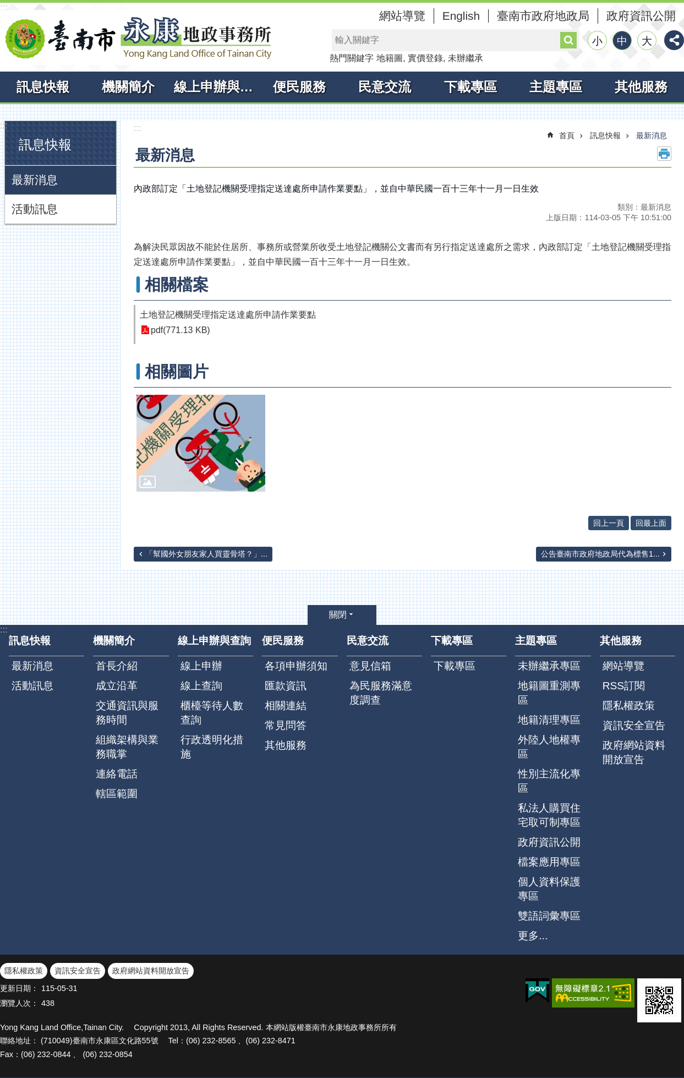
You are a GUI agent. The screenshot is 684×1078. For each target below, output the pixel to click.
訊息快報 (43, 86)
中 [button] (622, 41)
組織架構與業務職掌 (127, 747)
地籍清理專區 (549, 720)
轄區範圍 (117, 793)
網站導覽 (402, 15)
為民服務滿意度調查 (380, 693)
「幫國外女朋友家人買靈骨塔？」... (206, 553)
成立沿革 (117, 686)
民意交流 (384, 86)
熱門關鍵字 (352, 58)
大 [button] (647, 41)
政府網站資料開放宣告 (634, 752)
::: (3, 7)
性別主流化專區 (549, 781)
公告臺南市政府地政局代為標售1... (600, 553)
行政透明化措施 (211, 747)
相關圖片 (177, 371)
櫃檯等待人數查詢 (211, 713)
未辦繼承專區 (549, 666)
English (461, 15)
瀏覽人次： (19, 1003)
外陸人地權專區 (549, 747)
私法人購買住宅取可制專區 (549, 815)
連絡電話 (117, 774)
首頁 (566, 135)
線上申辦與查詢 (215, 86)
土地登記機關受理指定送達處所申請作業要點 (228, 314)
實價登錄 (425, 58)
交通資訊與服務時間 (127, 713)
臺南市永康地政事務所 (137, 37)
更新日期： (19, 988)
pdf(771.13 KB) (180, 330)
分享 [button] (674, 40)
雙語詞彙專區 (549, 916)
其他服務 (641, 86)
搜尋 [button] (568, 40)
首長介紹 (117, 666)
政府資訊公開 (641, 15)
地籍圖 (389, 58)
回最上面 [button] (651, 523)
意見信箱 (370, 666)
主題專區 (555, 86)
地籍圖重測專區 (549, 693)
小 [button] (597, 41)
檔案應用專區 (549, 862)
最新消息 (35, 179)
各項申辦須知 (296, 666)
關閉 (338, 614)
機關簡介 (128, 86)
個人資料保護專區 (549, 889)
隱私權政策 (629, 705)
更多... (533, 935)
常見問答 (286, 725)
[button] (200, 443)
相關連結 (286, 705)
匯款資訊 (286, 686)
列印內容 (664, 153)
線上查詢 (201, 686)
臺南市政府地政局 (543, 15)
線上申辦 (201, 666)
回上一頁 (608, 523)
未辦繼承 (465, 58)
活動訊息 (35, 209)
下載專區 (470, 86)
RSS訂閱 (624, 686)
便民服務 (299, 86)
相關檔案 (177, 284)
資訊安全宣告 (634, 725)
